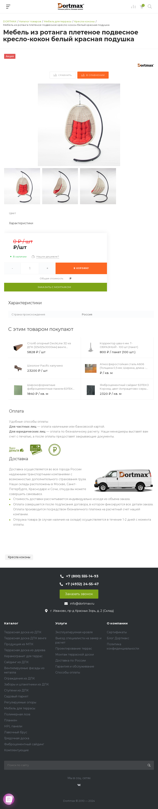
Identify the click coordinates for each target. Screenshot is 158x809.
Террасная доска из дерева (24, 650)
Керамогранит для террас (23, 656)
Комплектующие (16, 750)
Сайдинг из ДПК (16, 662)
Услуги (61, 623)
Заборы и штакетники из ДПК (26, 684)
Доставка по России (70, 660)
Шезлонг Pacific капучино (45, 365)
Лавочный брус (15, 732)
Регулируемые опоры (20, 702)
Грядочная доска (16, 738)
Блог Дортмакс (118, 638)
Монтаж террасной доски (74, 654)
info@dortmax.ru (82, 603)
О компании (117, 623)
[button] (149, 124)
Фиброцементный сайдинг (24, 744)
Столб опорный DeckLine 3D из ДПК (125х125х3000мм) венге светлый (49, 347)
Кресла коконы (19, 557)
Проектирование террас (73, 648)
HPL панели (13, 726)
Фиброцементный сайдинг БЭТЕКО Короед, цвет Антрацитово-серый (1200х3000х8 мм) (124, 388)
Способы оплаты (67, 672)
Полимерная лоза (17, 714)
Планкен (10, 720)
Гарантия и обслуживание (74, 666)
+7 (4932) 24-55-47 (82, 584)
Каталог (11, 623)
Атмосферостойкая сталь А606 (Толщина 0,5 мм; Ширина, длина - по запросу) (123, 367)
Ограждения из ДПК (19, 678)
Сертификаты (117, 632)
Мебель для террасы (19, 708)
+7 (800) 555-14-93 (82, 576)
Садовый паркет (16, 696)
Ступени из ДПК (16, 690)
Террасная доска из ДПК (22, 632)
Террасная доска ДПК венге (25, 638)
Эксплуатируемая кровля (74, 632)
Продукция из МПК (18, 644)
